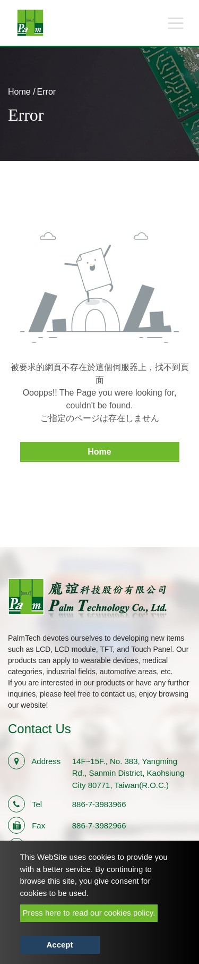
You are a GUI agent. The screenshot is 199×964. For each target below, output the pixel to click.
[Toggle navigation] (176, 22)
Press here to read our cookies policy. (89, 912)
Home (19, 91)
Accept (59, 944)
